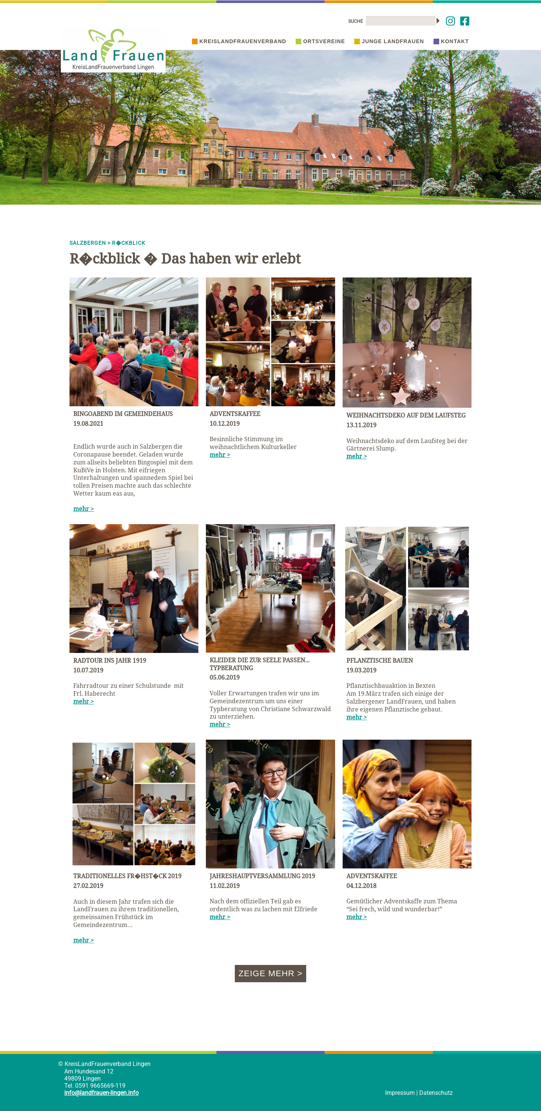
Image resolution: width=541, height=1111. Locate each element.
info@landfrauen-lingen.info (101, 1092)
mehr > (83, 509)
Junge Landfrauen (389, 41)
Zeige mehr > (271, 973)
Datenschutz (436, 1092)
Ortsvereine (320, 41)
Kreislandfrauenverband (239, 41)
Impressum (400, 1092)
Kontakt (451, 41)
